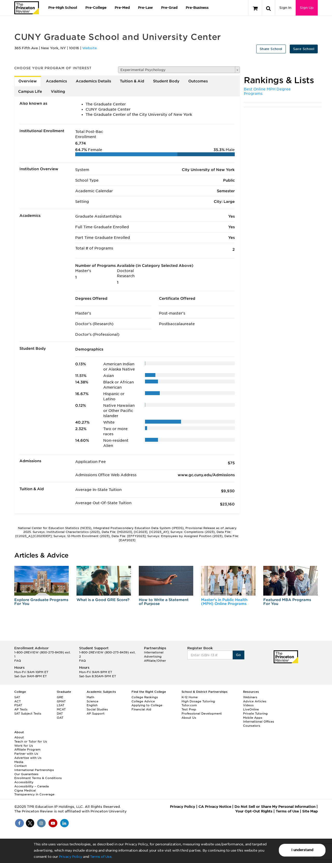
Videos (248, 705)
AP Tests (20, 709)
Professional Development (202, 713)
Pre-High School (62, 8)
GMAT (61, 701)
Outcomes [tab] (198, 81)
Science (92, 701)
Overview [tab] (27, 81)
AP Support (96, 713)
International (153, 652)
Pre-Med (122, 8)
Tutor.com (189, 705)
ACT (17, 701)
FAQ (17, 660)
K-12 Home (190, 697)
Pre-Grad (169, 8)
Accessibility (23, 782)
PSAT (18, 705)
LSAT (60, 705)
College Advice (143, 701)
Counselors (251, 726)
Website (89, 48)
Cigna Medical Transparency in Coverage (34, 792)
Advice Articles (254, 701)
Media (18, 762)
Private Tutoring (255, 713)
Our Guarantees (26, 774)
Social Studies (97, 709)
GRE (60, 697)
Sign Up (307, 8)
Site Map (310, 811)
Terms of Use (100, 857)
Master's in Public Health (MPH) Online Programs (224, 602)
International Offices (258, 721)
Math (90, 697)
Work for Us (23, 745)
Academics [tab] (56, 81)
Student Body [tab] (166, 81)
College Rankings (145, 697)
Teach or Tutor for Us (30, 741)
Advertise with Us (28, 758)
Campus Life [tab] (30, 91)
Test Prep (189, 709)
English (92, 705)
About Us (189, 717)
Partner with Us (26, 753)
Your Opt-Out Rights (253, 811)
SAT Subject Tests (27, 713)
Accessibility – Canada (31, 786)
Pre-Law (145, 8)
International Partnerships (34, 770)
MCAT (61, 709)
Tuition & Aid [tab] (132, 81)
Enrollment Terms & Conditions (38, 778)
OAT (60, 717)
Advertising (153, 656)
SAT (17, 697)
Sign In (285, 8)
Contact (20, 766)
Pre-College (95, 8)
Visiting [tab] (58, 91)
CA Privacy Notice (214, 807)
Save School (303, 49)
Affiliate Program (27, 749)
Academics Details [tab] (93, 81)
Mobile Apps (252, 717)
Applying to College (147, 705)
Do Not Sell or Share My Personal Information (274, 807)
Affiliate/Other (155, 660)
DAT (60, 713)
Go (238, 655)
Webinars (250, 697)
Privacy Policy (70, 857)
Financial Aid (141, 709)
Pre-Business (197, 8)
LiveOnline (251, 709)
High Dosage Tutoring (198, 701)
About (19, 737)
